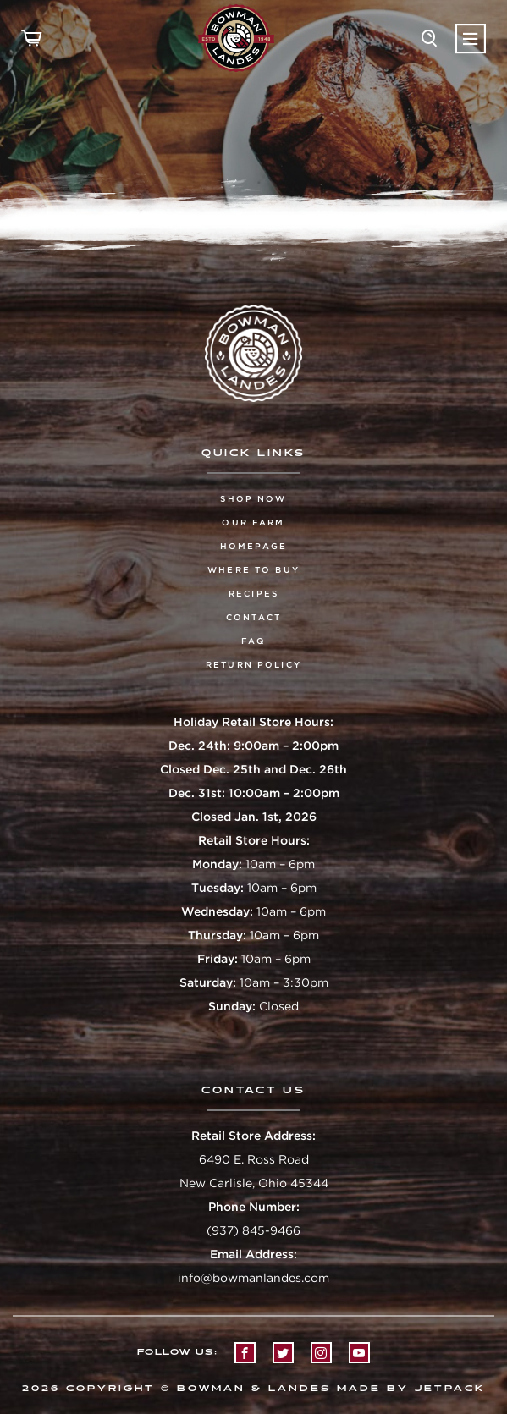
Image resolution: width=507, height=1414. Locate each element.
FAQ (253, 640)
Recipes (253, 593)
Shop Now (253, 498)
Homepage (253, 546)
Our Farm (253, 522)
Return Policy (253, 664)
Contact (253, 617)
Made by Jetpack (411, 1389)
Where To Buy (253, 569)
